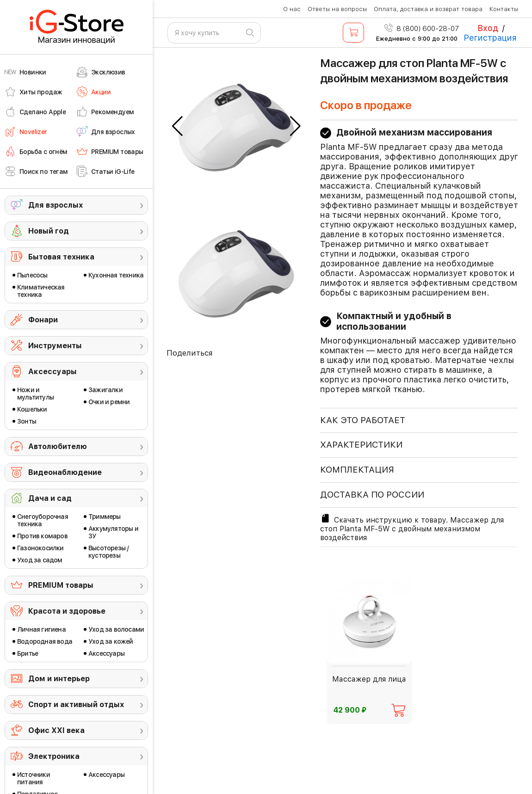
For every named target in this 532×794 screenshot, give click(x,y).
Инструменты (55, 345)
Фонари (43, 319)
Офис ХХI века (56, 730)
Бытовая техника (61, 256)
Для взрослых (55, 205)
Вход (487, 28)
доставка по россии (372, 494)
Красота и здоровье (66, 611)
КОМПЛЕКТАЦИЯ (357, 469)
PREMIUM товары (60, 585)
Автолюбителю (57, 446)
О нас (292, 9)
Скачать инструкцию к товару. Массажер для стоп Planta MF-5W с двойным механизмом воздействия (412, 527)
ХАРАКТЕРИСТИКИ (361, 444)
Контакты (503, 9)
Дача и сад (50, 498)
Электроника (54, 756)
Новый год (48, 231)
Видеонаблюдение (65, 472)
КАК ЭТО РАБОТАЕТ (362, 420)
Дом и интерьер (59, 678)
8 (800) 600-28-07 (421, 29)
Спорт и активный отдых (76, 704)
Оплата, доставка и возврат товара (428, 9)
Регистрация (490, 38)
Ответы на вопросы (337, 9)
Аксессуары (52, 371)
